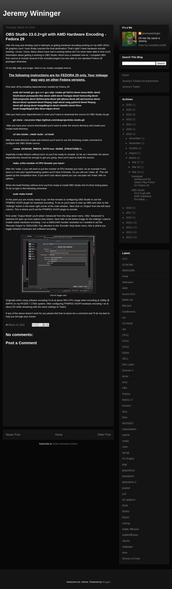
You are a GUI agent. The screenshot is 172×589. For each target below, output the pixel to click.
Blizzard (126, 305)
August (133, 153)
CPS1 (125, 335)
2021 (129, 124)
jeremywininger (151, 33)
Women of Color (131, 558)
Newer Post (13, 434)
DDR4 (125, 352)
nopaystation (129, 429)
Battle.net (127, 299)
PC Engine (128, 458)
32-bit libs (127, 264)
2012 (129, 237)
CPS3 (125, 346)
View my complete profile (152, 45)
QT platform (128, 499)
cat (124, 317)
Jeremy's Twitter (131, 86)
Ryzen (125, 517)
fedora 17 (127, 399)
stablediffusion (130, 534)
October (134, 148)
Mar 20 (136, 167)
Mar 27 (136, 162)
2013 (129, 232)
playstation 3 (129, 482)
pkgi (124, 464)
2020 (129, 129)
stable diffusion (130, 529)
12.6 (124, 258)
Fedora (126, 393)
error (125, 382)
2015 (129, 222)
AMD (125, 288)
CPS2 (125, 341)
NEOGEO (127, 423)
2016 (129, 217)
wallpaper (127, 546)
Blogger (106, 582)
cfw (124, 329)
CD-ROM (127, 323)
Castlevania (128, 311)
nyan (125, 446)
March (133, 157)
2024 (129, 109)
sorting (126, 523)
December (135, 138)
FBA (124, 388)
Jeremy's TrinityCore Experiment (140, 81)
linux (124, 411)
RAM (125, 505)
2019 (129, 134)
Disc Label (128, 364)
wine (124, 552)
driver (125, 376)
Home (59, 434)
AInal (125, 276)
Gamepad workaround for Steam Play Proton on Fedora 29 (143, 181)
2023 (129, 114)
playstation (128, 476)
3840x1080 (128, 270)
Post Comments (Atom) (65, 443)
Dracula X (127, 370)
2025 (129, 104)
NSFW (126, 435)
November (135, 143)
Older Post (104, 434)
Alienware (127, 282)
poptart (126, 488)
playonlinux (128, 470)
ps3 (124, 493)
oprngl (125, 452)
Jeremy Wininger (32, 13)
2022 (129, 119)
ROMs (125, 511)
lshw (124, 417)
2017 (129, 212)
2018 (129, 207)
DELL (125, 358)
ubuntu (126, 540)
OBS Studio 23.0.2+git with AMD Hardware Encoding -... (141, 195)
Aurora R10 (128, 294)
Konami (126, 405)
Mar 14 (136, 172)
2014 (129, 227)
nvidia (125, 441)
